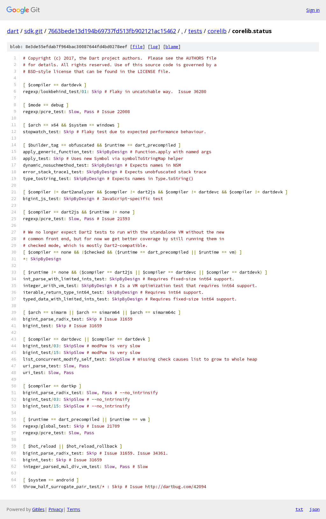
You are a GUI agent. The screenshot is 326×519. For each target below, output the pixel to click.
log (154, 46)
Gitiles (38, 509)
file (137, 46)
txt (299, 509)
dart (13, 31)
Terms (73, 509)
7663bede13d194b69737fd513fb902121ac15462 (112, 31)
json (314, 509)
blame (172, 46)
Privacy (55, 509)
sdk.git (33, 31)
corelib (217, 31)
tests (195, 31)
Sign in (313, 10)
